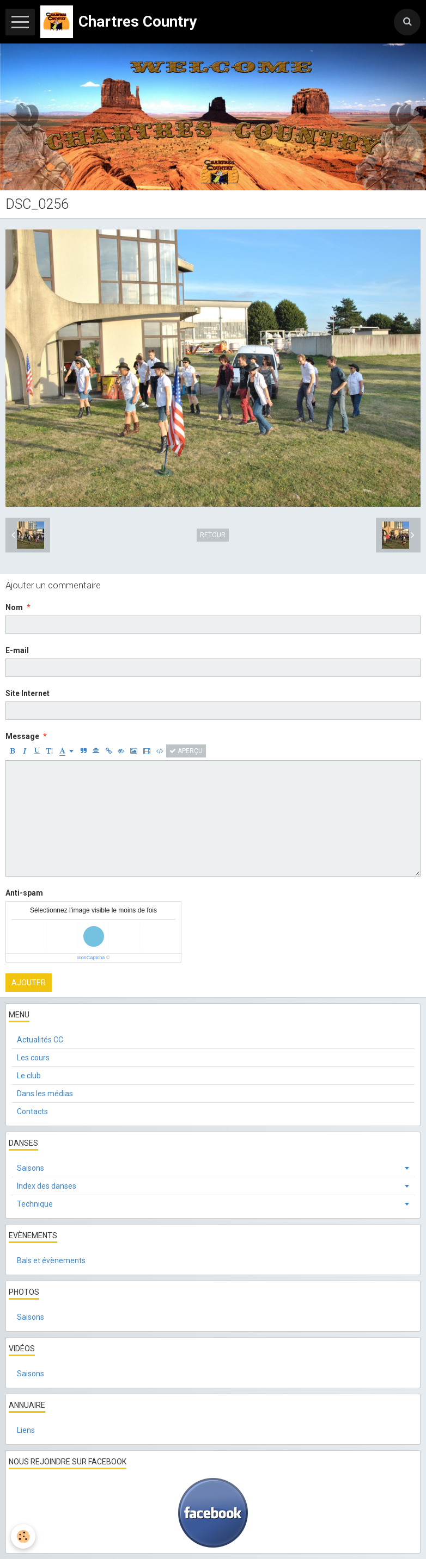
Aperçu (186, 751)
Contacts (32, 1111)
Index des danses (46, 1186)
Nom (14, 607)
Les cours (33, 1057)
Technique (35, 1204)
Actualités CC (40, 1039)
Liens (26, 1430)
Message (22, 736)
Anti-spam (24, 893)
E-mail (17, 650)
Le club (29, 1075)
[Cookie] (23, 1536)
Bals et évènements (51, 1260)
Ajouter (28, 982)
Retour (213, 535)
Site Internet (27, 693)
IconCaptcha (91, 957)
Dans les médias (45, 1093)
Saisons (30, 1168)
